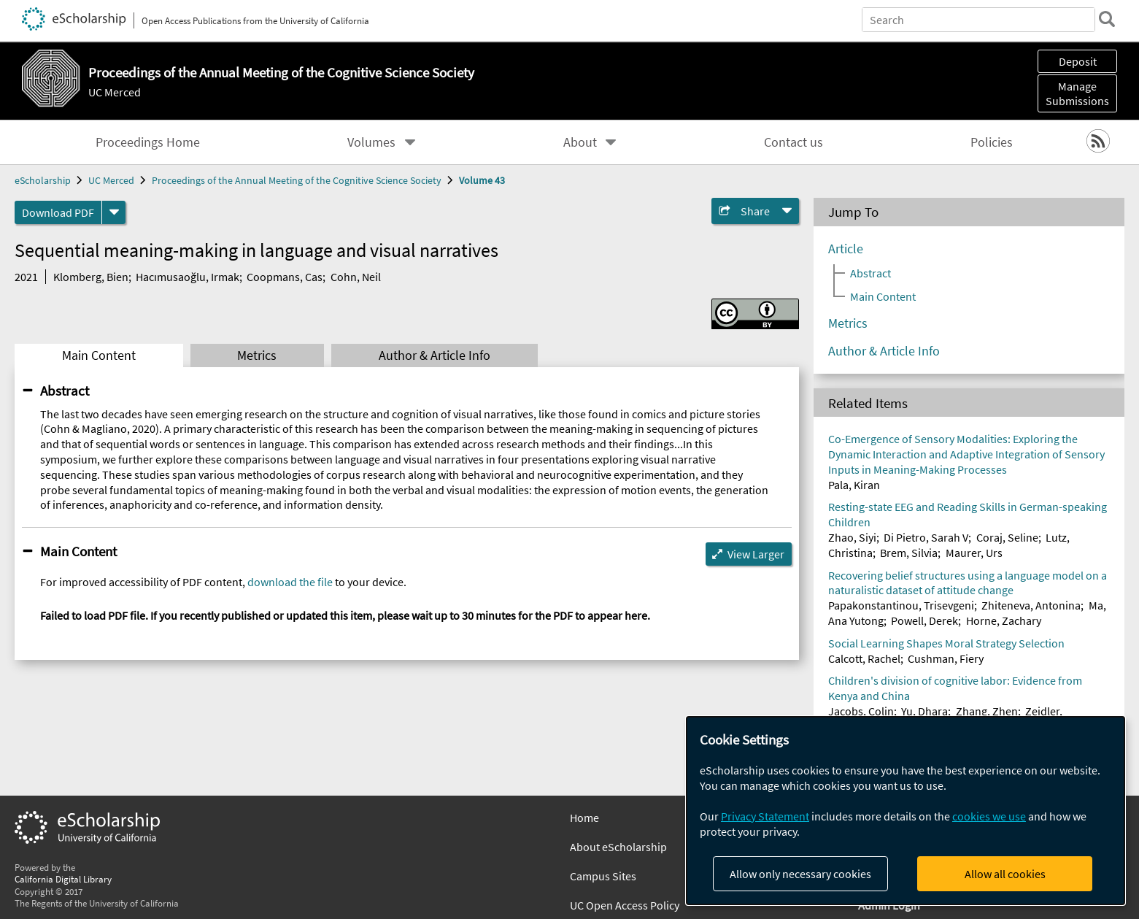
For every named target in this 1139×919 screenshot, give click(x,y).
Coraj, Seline (1007, 537)
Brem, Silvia (909, 552)
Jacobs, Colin (861, 711)
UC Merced (114, 92)
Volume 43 (482, 180)
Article (845, 249)
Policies (991, 142)
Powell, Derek (924, 620)
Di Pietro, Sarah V (926, 537)
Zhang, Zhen (987, 711)
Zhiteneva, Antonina (1031, 605)
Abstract (64, 390)
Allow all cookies (1005, 873)
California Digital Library (63, 879)
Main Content (99, 355)
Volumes (371, 142)
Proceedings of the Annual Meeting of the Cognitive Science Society (296, 180)
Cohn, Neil (356, 276)
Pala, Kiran (854, 484)
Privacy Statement (765, 816)
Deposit (1078, 61)
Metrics (257, 355)
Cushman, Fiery (946, 658)
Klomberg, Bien (90, 276)
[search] (1105, 19)
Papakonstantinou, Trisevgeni (901, 605)
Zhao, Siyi (852, 537)
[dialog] (905, 810)
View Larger (755, 554)
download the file (290, 581)
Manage (1077, 93)
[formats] (114, 212)
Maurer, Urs (974, 552)
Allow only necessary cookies (800, 873)
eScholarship (43, 180)
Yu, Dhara (924, 711)
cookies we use (989, 816)
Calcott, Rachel (864, 658)
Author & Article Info (434, 355)
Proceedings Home (148, 142)
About (580, 142)
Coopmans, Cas (285, 276)
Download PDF (58, 212)
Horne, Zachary (1003, 620)
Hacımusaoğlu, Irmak (187, 276)
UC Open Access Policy (624, 905)
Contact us (793, 142)
